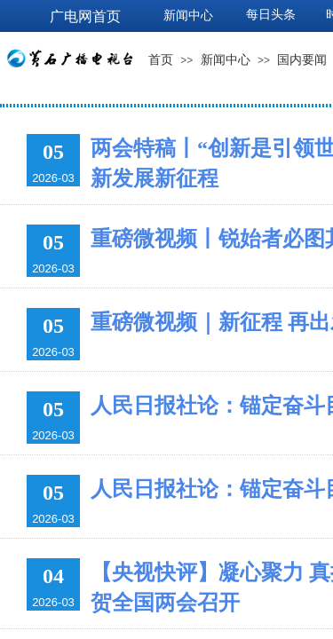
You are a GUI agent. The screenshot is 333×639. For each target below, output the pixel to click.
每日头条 (271, 14)
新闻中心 (225, 60)
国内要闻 (302, 60)
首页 (160, 60)
